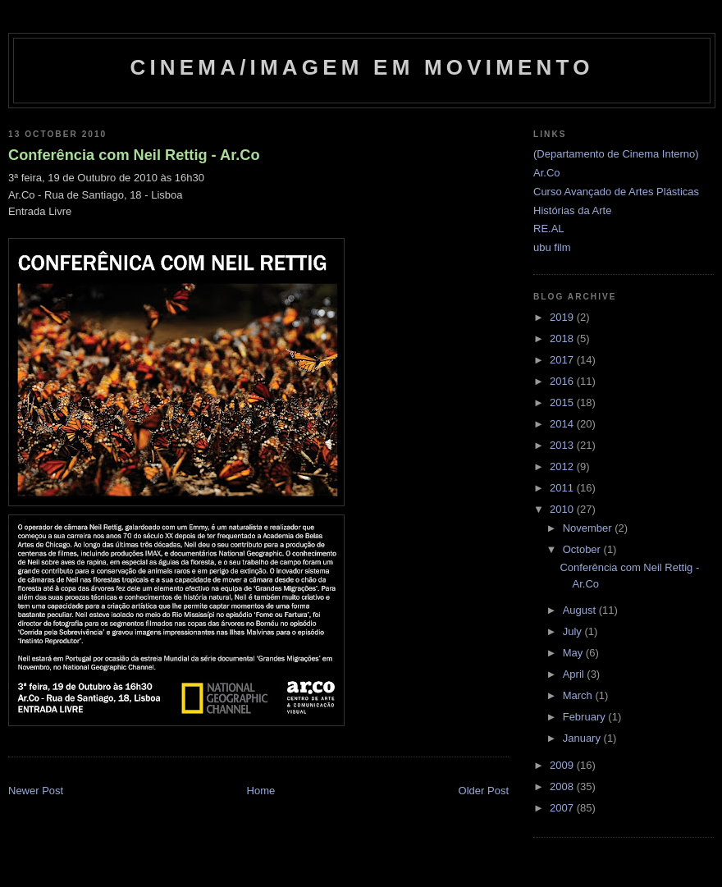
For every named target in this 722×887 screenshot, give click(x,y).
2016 (563, 381)
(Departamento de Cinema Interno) (616, 154)
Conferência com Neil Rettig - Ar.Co (134, 155)
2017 (563, 360)
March (579, 695)
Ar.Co (546, 173)
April (575, 674)
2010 (563, 509)
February (586, 717)
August (581, 610)
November (589, 528)
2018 (563, 338)
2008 (563, 786)
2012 (563, 466)
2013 (563, 445)
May (574, 653)
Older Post (484, 790)
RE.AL (548, 228)
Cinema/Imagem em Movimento (361, 67)
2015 (563, 402)
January (583, 738)
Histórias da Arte (572, 210)
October (583, 549)
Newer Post (35, 790)
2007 (563, 808)
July (574, 631)
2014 (563, 424)
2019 (563, 317)
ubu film (552, 247)
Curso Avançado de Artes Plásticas (616, 191)
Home (261, 790)
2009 (563, 765)
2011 (563, 488)
